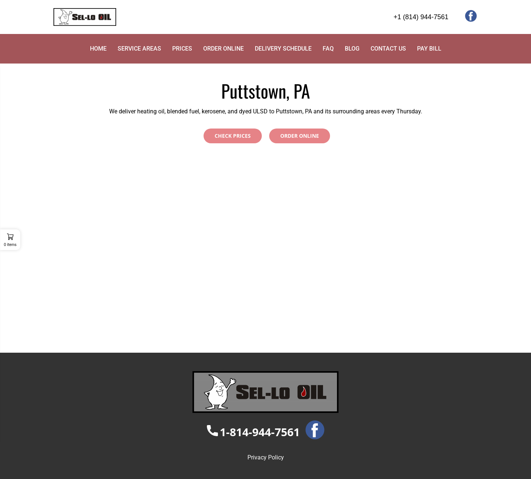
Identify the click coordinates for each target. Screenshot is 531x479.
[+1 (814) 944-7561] (390, 17)
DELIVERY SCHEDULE (283, 48)
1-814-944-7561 (253, 431)
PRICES (182, 48)
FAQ (328, 48)
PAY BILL (429, 48)
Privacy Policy (265, 457)
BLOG (352, 48)
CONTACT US (388, 48)
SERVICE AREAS (139, 48)
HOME (98, 48)
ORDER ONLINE (223, 48)
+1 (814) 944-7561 (420, 17)
